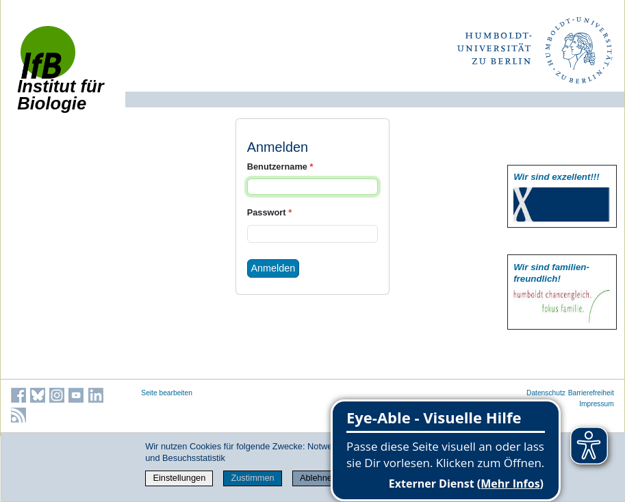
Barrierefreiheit (591, 393)
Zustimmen (252, 478)
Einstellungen (179, 478)
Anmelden (273, 268)
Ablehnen (318, 478)
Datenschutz (545, 393)
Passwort (269, 212)
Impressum (596, 404)
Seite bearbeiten (166, 393)
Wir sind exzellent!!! (556, 177)
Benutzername (280, 166)
